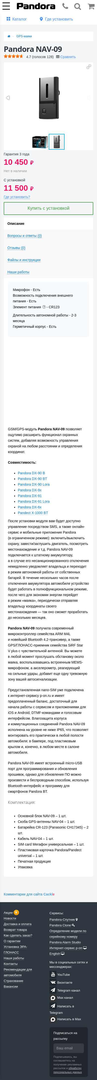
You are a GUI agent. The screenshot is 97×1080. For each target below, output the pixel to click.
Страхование (13, 981)
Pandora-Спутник (62, 919)
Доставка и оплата (17, 924)
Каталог (19, 19)
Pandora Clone (60, 925)
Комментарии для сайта (29, 894)
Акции (8, 912)
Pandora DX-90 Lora (33, 484)
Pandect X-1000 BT (33, 513)
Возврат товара (15, 930)
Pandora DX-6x (30, 507)
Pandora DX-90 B (31, 473)
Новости (10, 918)
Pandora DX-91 (30, 496)
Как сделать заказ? (18, 935)
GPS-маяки (24, 36)
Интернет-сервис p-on (65, 948)
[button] (89, 67)
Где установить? (17, 197)
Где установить (59, 19)
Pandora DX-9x (30, 490)
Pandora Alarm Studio (65, 942)
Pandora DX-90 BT (32, 479)
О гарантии (12, 941)
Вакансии (11, 986)
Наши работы (14, 958)
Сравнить (68, 57)
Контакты (11, 964)
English (54, 953)
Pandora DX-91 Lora (33, 501)
